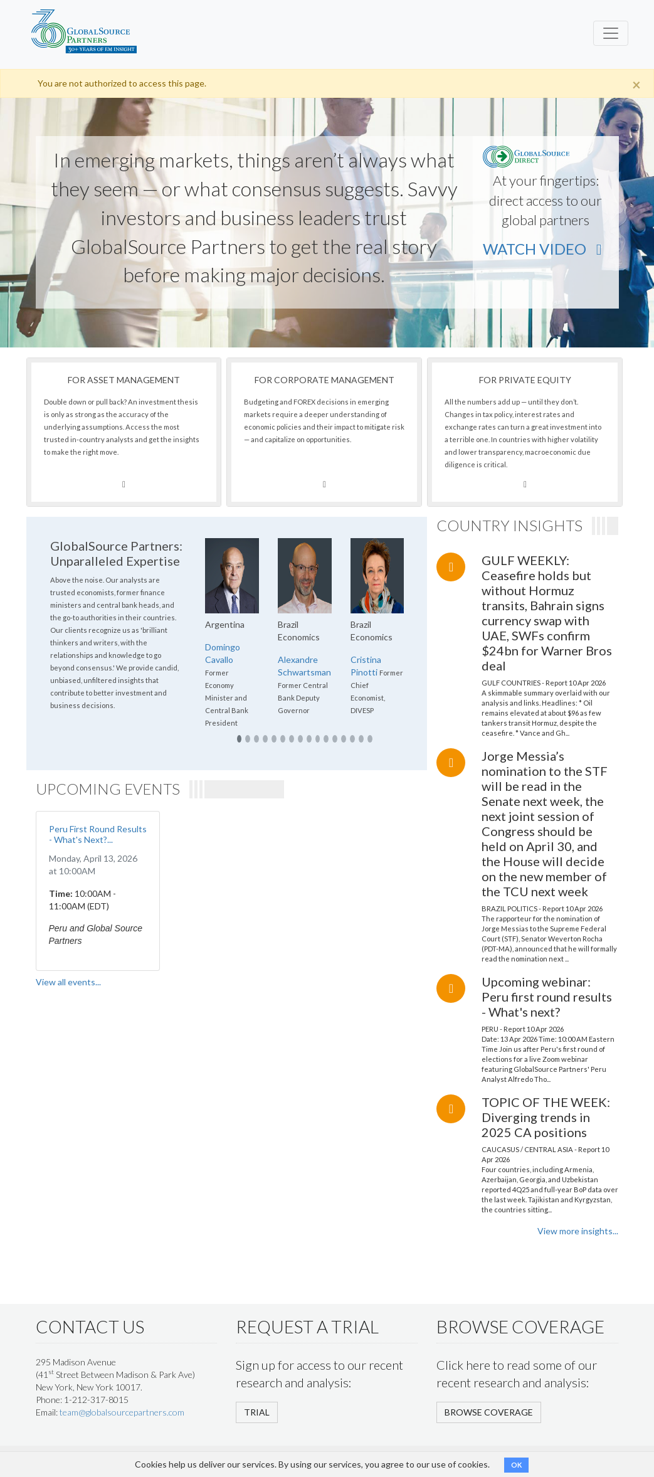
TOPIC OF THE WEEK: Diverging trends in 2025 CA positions (546, 1117)
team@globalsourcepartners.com (122, 1412)
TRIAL (257, 1412)
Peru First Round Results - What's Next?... (98, 834)
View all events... (68, 982)
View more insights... (577, 1231)
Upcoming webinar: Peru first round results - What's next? (547, 996)
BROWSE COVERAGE (489, 1412)
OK (516, 1465)
